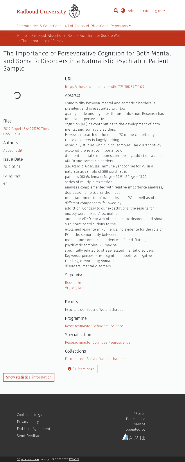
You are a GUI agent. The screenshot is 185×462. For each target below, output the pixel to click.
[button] (123, 11)
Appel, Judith (14, 150)
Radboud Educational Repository (53, 36)
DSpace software (28, 459)
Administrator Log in (145, 11)
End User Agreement (33, 429)
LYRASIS (74, 459)
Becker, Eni (73, 283)
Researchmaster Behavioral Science (94, 326)
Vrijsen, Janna (76, 288)
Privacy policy (28, 422)
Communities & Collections (38, 26)
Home (22, 36)
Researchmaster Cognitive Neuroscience (97, 342)
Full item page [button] (81, 369)
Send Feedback (29, 436)
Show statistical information (29, 377)
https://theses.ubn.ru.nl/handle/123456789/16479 (105, 87)
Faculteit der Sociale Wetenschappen (101, 36)
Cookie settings (29, 415)
